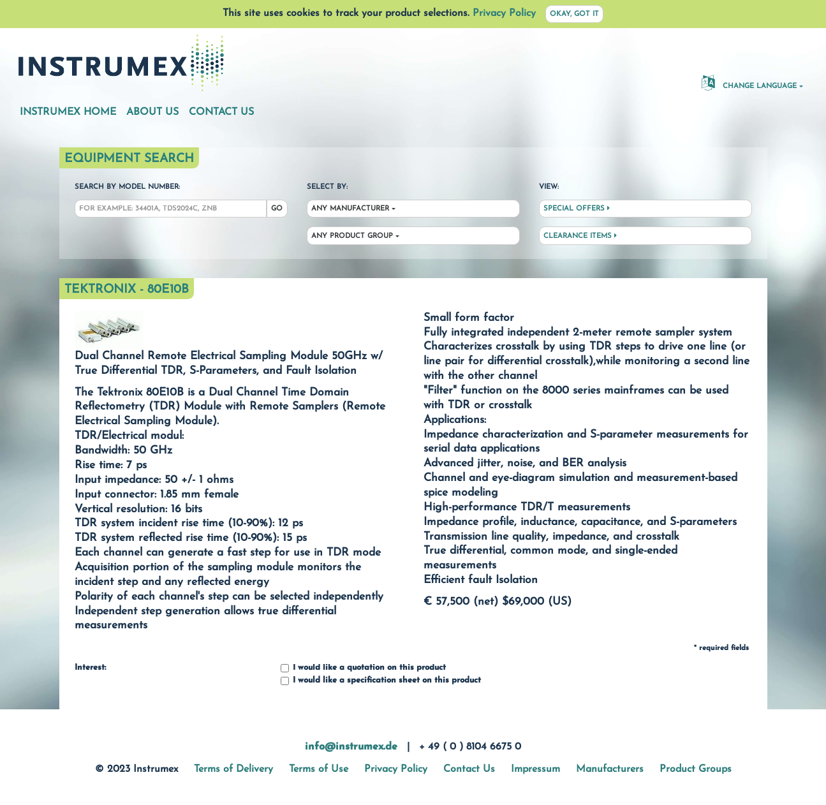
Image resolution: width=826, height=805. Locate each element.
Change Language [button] (749, 82)
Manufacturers (610, 769)
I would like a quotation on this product (363, 668)
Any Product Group (352, 236)
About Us (152, 112)
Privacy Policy (504, 13)
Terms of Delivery (233, 769)
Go (277, 208)
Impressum (535, 769)
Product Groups (696, 769)
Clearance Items (580, 236)
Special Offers (576, 208)
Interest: (90, 668)
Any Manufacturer (350, 208)
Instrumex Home (68, 112)
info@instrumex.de (351, 747)
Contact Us (221, 112)
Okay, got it (574, 14)
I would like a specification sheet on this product (381, 681)
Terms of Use (318, 769)
